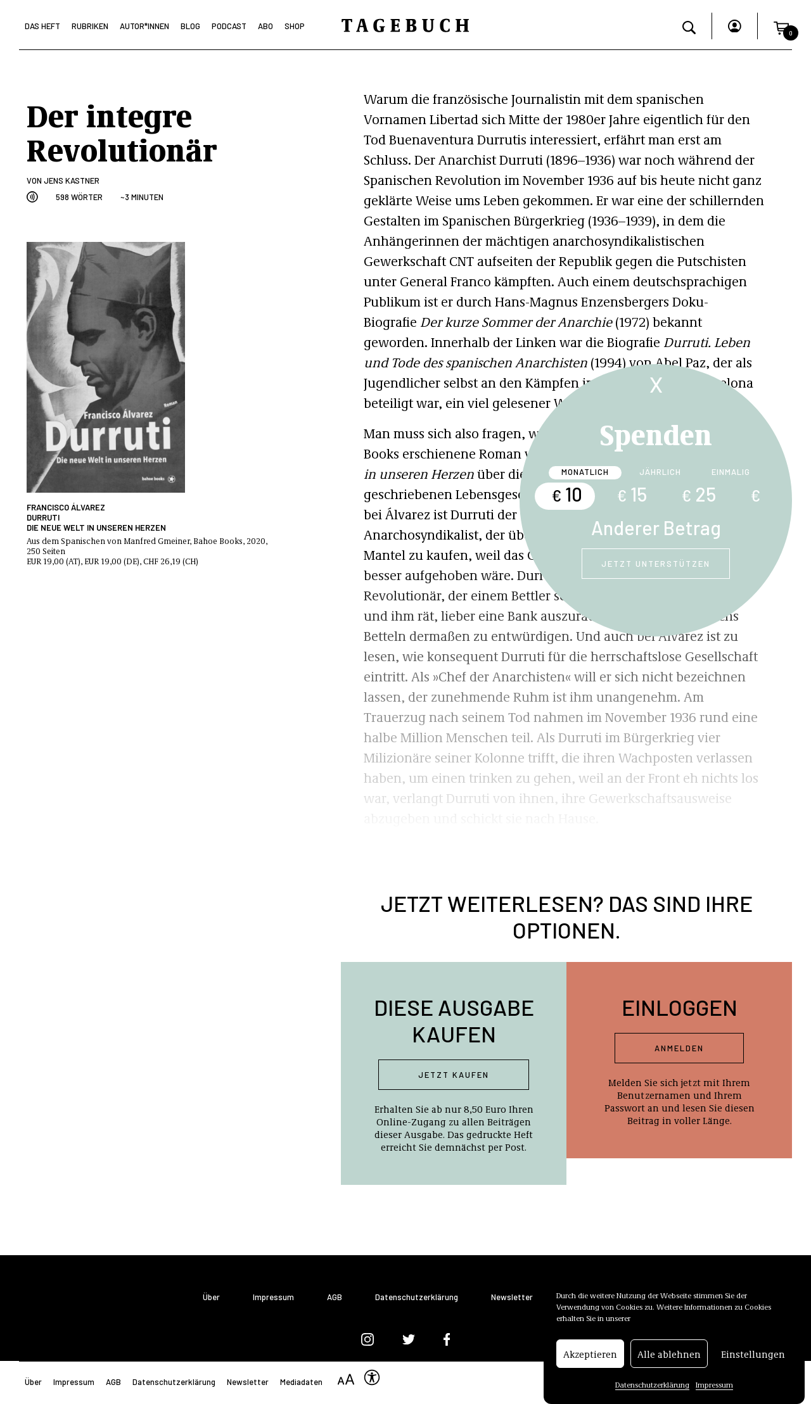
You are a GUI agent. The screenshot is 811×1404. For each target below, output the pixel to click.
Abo (265, 26)
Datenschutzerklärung (652, 1387)
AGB (334, 1297)
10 (566, 494)
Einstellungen (753, 1356)
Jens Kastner (71, 180)
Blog (190, 26)
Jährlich (660, 472)
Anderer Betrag (656, 527)
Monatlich (585, 472)
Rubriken (90, 26)
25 (698, 494)
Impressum (714, 1387)
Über (211, 1297)
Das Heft (42, 26)
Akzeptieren (590, 1356)
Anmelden (679, 1048)
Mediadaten (301, 1382)
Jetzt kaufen (453, 1075)
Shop (294, 26)
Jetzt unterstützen (655, 564)
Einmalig (731, 472)
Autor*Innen (144, 26)
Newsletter (512, 1297)
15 (631, 494)
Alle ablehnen (669, 1356)
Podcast (229, 26)
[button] (781, 26)
